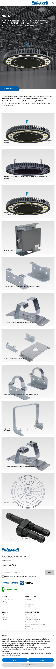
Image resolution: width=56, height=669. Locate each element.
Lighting (8, 10)
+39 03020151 (8, 558)
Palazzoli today (30, 615)
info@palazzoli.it (7, 560)
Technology (29, 617)
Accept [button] (41, 660)
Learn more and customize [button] (28, 665)
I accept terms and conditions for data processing (20, 576)
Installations (7, 89)
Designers (5, 617)
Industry (28, 599)
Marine (27, 606)
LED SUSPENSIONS (20, 10)
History (27, 626)
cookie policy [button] (31, 645)
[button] (53, 635)
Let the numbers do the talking (35, 624)
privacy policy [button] (6, 641)
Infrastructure (29, 604)
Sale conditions (30, 629)
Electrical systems (7, 599)
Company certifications (32, 619)
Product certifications (32, 622)
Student (4, 619)
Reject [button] (15, 660)
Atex (26, 602)
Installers (4, 615)
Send (50, 572)
